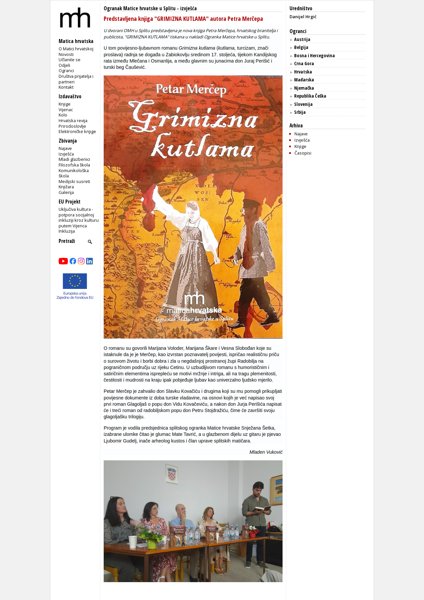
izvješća (188, 8)
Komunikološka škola (74, 173)
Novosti (66, 54)
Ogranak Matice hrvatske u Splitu (140, 8)
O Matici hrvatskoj (76, 49)
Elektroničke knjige (77, 131)
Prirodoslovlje (72, 126)
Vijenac (66, 110)
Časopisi (302, 153)
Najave (65, 148)
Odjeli (64, 65)
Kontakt (66, 87)
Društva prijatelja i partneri (76, 79)
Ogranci (66, 70)
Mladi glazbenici (74, 159)
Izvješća (66, 154)
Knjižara (66, 187)
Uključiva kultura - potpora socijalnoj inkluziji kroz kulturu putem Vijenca (79, 217)
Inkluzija (67, 231)
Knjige (65, 104)
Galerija (66, 192)
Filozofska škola (74, 165)
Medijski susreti (74, 181)
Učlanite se (69, 60)
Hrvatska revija (73, 120)
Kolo (63, 115)
